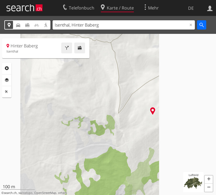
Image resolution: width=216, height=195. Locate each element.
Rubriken (6, 68)
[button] (209, 180)
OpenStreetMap (45, 193)
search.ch (10, 193)
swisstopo (25, 193)
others (62, 193)
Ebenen (6, 80)
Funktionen (6, 92)
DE (191, 8)
